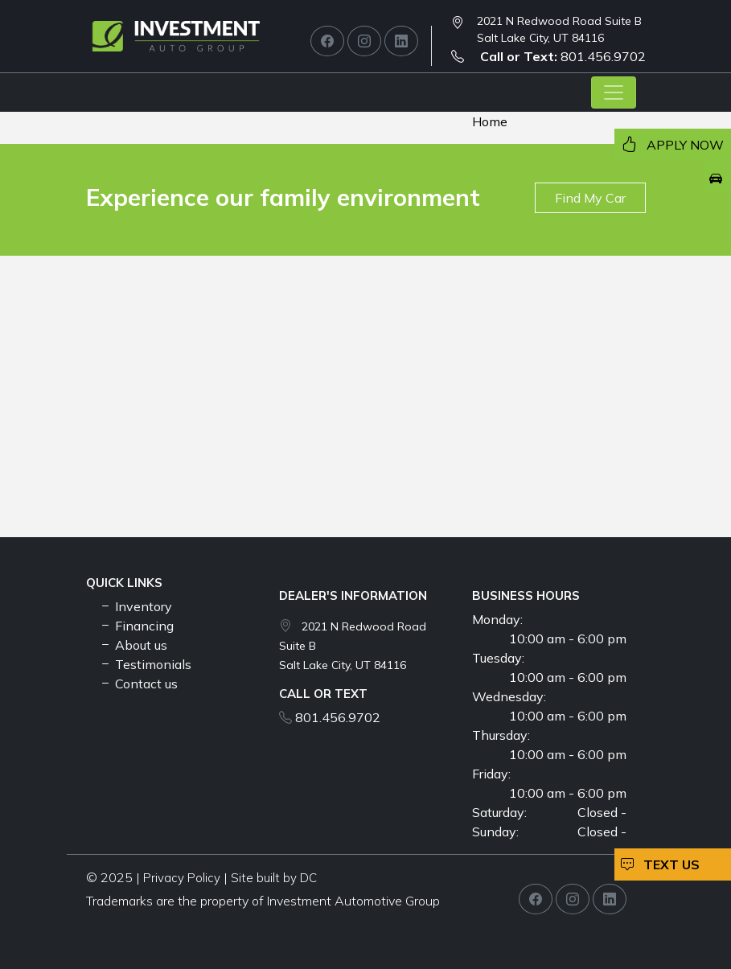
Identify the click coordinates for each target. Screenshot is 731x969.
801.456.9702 (548, 56)
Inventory (135, 606)
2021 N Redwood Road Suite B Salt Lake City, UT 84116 (559, 29)
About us (133, 645)
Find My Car (590, 198)
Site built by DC (274, 877)
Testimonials (145, 664)
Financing (136, 626)
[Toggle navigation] (613, 92)
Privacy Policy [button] (181, 877)
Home (489, 121)
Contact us (138, 683)
